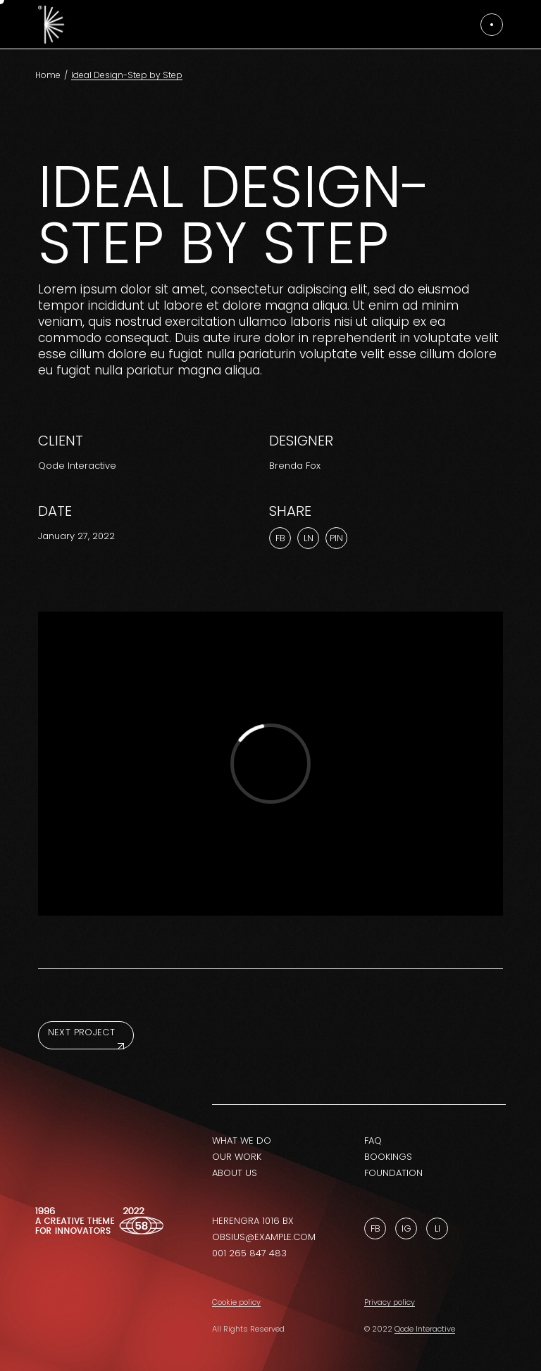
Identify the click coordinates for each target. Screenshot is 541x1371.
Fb (375, 1228)
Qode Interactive (77, 465)
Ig (406, 1228)
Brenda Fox (295, 465)
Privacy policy (389, 1302)
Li (437, 1228)
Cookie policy (236, 1302)
